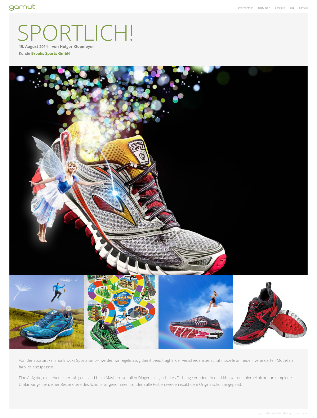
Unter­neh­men (245, 7)
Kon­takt (303, 7)
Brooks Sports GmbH (50, 53)
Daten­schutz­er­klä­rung (278, 413)
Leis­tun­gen (264, 7)
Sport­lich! (75, 32)
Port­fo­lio (280, 7)
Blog (292, 7)
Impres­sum (301, 413)
